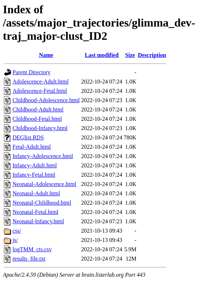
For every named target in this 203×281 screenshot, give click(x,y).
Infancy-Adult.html (35, 165)
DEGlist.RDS (28, 137)
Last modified (102, 55)
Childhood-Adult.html (38, 109)
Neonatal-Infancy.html (38, 221)
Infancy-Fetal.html (34, 175)
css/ (17, 231)
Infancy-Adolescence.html (43, 156)
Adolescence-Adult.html (41, 81)
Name (46, 55)
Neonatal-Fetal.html (35, 212)
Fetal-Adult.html (32, 147)
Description (152, 55)
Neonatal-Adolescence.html (44, 184)
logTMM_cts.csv (32, 249)
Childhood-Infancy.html (40, 128)
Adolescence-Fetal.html (40, 91)
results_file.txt (29, 259)
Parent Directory (31, 72)
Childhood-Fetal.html (37, 119)
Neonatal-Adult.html (36, 193)
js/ (15, 240)
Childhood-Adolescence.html (46, 100)
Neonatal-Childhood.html (42, 203)
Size (130, 55)
